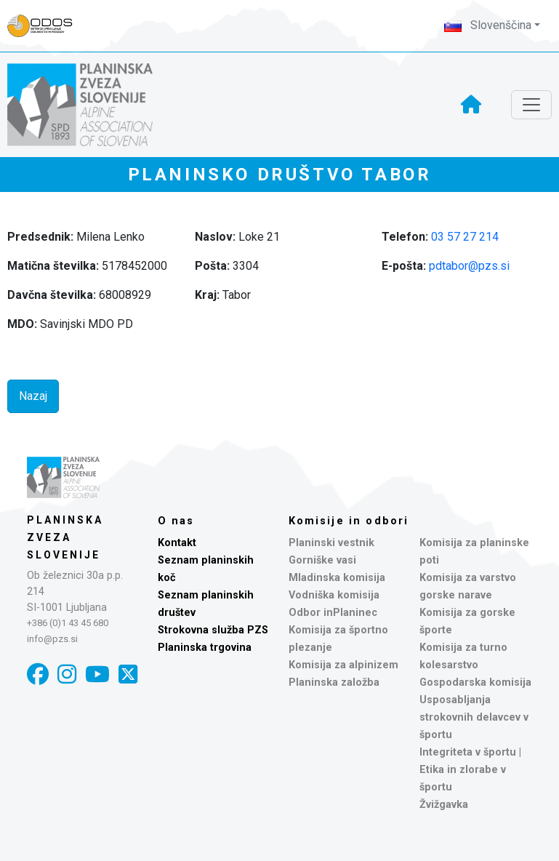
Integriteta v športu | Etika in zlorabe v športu (470, 769)
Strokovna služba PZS (213, 630)
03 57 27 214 (465, 237)
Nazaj (33, 396)
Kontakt (177, 543)
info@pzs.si (52, 638)
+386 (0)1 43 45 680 (67, 622)
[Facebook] (38, 674)
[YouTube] (97, 674)
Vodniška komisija (334, 595)
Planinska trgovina (205, 647)
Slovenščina (487, 25)
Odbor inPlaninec (333, 612)
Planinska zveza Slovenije (65, 537)
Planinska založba (334, 682)
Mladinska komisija (337, 578)
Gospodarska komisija (475, 682)
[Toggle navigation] (531, 104)
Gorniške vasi (322, 560)
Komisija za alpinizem (343, 665)
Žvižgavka (443, 804)
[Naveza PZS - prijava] (47, 25)
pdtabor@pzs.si (469, 266)
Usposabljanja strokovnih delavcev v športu (473, 717)
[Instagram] (66, 674)
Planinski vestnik (331, 543)
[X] (127, 674)
